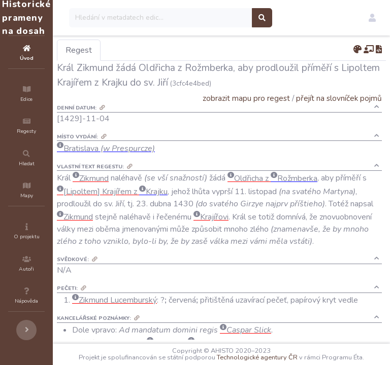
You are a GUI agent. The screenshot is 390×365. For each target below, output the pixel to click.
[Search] (221, 17)
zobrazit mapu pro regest (246, 98)
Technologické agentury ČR (309, 350)
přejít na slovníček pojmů (339, 98)
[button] (372, 17)
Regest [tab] (139, 50)
